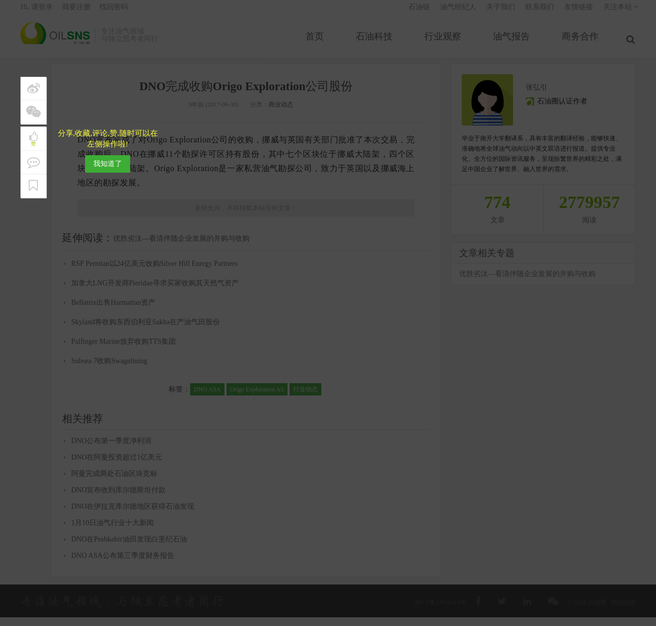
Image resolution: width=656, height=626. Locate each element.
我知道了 (107, 164)
